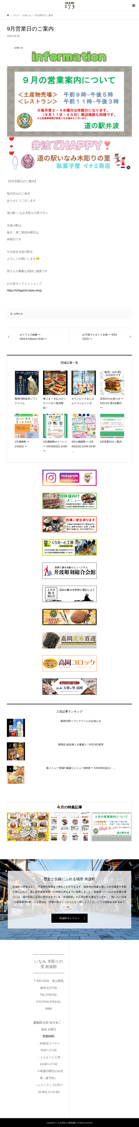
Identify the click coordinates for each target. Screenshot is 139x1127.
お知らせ (18, 313)
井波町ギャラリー (69, 918)
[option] (28, 826)
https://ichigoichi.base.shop (24, 290)
